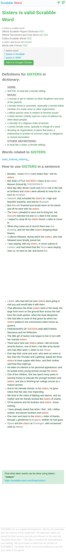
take (30, 304)
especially (42, 105)
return (44, 205)
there (42, 226)
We (9, 395)
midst (26, 395)
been (25, 350)
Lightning (39, 357)
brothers (14, 191)
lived (13, 395)
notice (10, 392)
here (22, 343)
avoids (13, 371)
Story (41, 181)
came (22, 226)
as (38, 116)
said (9, 364)
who (55, 236)
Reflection (31, 332)
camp (21, 219)
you (14, 304)
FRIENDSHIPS (15, 329)
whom (40, 343)
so (17, 250)
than (46, 174)
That (9, 308)
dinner (25, 188)
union (30, 109)
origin (46, 133)
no (50, 353)
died (42, 216)
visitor (33, 350)
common (38, 133)
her (11, 102)
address (54, 116)
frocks (52, 322)
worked (35, 399)
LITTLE (21, 181)
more (19, 240)
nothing (11, 406)
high (49, 198)
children (23, 374)
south (19, 315)
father (57, 409)
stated (26, 409)
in (25, 98)
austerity (21, 201)
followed (21, 236)
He (8, 367)
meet (51, 191)
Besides (11, 174)
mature (11, 385)
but (55, 212)
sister (24, 144)
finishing (31, 381)
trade (23, 109)
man (14, 416)
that (44, 130)
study (55, 308)
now (32, 336)
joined (33, 240)
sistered (13, 159)
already (18, 409)
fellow (61, 105)
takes (13, 367)
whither (45, 419)
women (45, 123)
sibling (42, 91)
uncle (25, 353)
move (59, 219)
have (19, 360)
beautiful (11, 201)
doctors (19, 346)
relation (30, 98)
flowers (11, 233)
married (15, 339)
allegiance (57, 133)
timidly (25, 240)
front (15, 311)
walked (18, 322)
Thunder (25, 357)
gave (55, 388)
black (12, 116)
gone (60, 419)
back (25, 416)
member (11, 109)
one (26, 346)
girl (21, 98)
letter (46, 416)
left (49, 409)
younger (43, 378)
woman (13, 98)
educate (30, 378)
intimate (22, 388)
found (42, 219)
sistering (24, 159)
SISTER (11, 91)
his (55, 174)
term (44, 116)
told (27, 301)
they (16, 226)
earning (11, 378)
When (10, 226)
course (51, 381)
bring (46, 212)
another (26, 133)
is (25, 381)
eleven (23, 412)
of (8, 102)
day (14, 188)
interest (24, 367)
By (25, 184)
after (19, 188)
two (28, 229)
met (49, 188)
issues (55, 112)
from (9, 315)
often (19, 350)
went (20, 209)
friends (30, 388)
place (39, 130)
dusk (43, 315)
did (51, 174)
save (33, 212)
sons (61, 98)
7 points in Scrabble (14, 54)
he (16, 209)
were (34, 191)
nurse (27, 126)
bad (33, 201)
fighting (36, 395)
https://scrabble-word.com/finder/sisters (25, 480)
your (35, 301)
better (40, 174)
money (19, 378)
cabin (50, 219)
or (18, 98)
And (9, 388)
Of (8, 402)
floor (42, 311)
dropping (47, 229)
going (54, 301)
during (30, 236)
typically (35, 126)
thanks (55, 416)
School (19, 184)
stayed (12, 219)
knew (21, 174)
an (18, 130)
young (27, 371)
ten (16, 374)
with (26, 209)
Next (9, 188)
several (11, 346)
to (18, 91)
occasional (55, 423)
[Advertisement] (35, 276)
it (33, 304)
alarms (48, 395)
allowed (41, 191)
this (20, 392)
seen (26, 112)
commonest (35, 322)
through (11, 419)
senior (12, 126)
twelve (26, 336)
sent (20, 416)
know (55, 343)
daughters (48, 98)
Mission (11, 184)
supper (26, 360)
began (38, 336)
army (50, 346)
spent (40, 374)
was (29, 201)
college (43, 381)
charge (46, 126)
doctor (56, 346)
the (56, 188)
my (29, 219)
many (46, 374)
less (9, 357)
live (47, 336)
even (33, 174)
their (19, 353)
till (26, 219)
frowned (25, 205)
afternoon (17, 308)
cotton (45, 322)
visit (9, 304)
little (32, 229)
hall (60, 188)
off (13, 209)
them (42, 304)
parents (18, 102)
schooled (26, 198)
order (35, 123)
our (41, 350)
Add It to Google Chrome (19, 62)
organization (48, 109)
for (55, 191)
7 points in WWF (12, 57)
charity (57, 399)
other (40, 98)
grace (40, 318)
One (9, 353)
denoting (11, 130)
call (29, 250)
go (29, 364)
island (57, 205)
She (9, 318)
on (14, 194)
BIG (9, 181)
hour (9, 194)
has (35, 374)
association (23, 137)
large (9, 311)
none (26, 318)
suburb (51, 243)
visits (9, 426)
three (29, 308)
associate (31, 105)
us (14, 250)
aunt (35, 353)
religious (27, 123)
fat (40, 346)
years (53, 374)
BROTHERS (50, 329)
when (34, 315)
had (60, 236)
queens (11, 325)
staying (17, 243)
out (27, 226)
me (30, 301)
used (34, 116)
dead (54, 229)
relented (21, 216)
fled (43, 409)
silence (13, 236)
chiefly (27, 116)
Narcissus (12, 332)
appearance (50, 367)
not (27, 216)
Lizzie (33, 188)
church (35, 226)
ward (57, 126)
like (26, 91)
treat (22, 91)
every (21, 371)
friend (20, 105)
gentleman (23, 419)
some (44, 243)
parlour (26, 315)
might (25, 364)
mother (55, 360)
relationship (13, 133)
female (34, 91)
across (48, 311)
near (9, 250)
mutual (13, 137)
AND (14, 181)
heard (28, 247)
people (22, 119)
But (9, 205)
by (60, 116)
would (37, 205)
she (30, 374)
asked (49, 357)
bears (50, 130)
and (56, 98)
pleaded (23, 212)
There (10, 343)
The (9, 212)
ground (35, 311)
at (31, 423)
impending (38, 392)
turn (54, 336)
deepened (52, 315)
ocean (54, 216)
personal (39, 367)
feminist (47, 112)
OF (25, 329)
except (43, 371)
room (21, 311)
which (37, 236)
